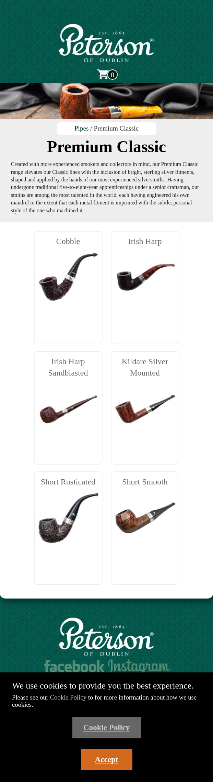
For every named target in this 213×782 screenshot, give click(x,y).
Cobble (68, 272)
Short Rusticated (68, 512)
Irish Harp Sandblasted (68, 398)
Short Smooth (145, 512)
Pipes (81, 128)
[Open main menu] (106, 14)
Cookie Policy (68, 697)
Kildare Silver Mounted (145, 398)
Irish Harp (145, 272)
